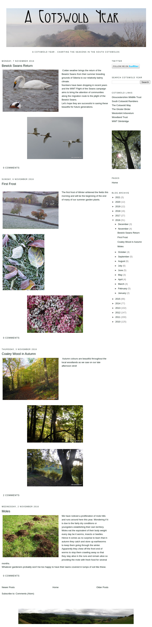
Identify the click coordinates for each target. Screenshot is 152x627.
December (123, 224)
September (124, 256)
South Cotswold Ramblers (125, 101)
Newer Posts (8, 587)
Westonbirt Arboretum (123, 113)
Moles (6, 511)
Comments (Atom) (25, 593)
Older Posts (102, 587)
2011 (118, 317)
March (121, 284)
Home (56, 587)
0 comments (11, 168)
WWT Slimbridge (120, 121)
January (122, 293)
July (120, 265)
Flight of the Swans (86, 88)
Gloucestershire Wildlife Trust (126, 97)
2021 (118, 197)
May (120, 275)
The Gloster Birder (121, 109)
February (123, 288)
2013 (118, 308)
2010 (118, 321)
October (122, 252)
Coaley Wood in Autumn (19, 354)
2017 (118, 215)
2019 (118, 206)
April (120, 279)
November (123, 228)
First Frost (9, 184)
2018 (118, 211)
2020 (118, 202)
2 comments (11, 495)
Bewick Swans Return (17, 66)
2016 (118, 220)
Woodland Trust (120, 117)
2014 (118, 303)
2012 (118, 312)
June (121, 270)
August (122, 261)
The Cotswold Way (121, 105)
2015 (118, 299)
